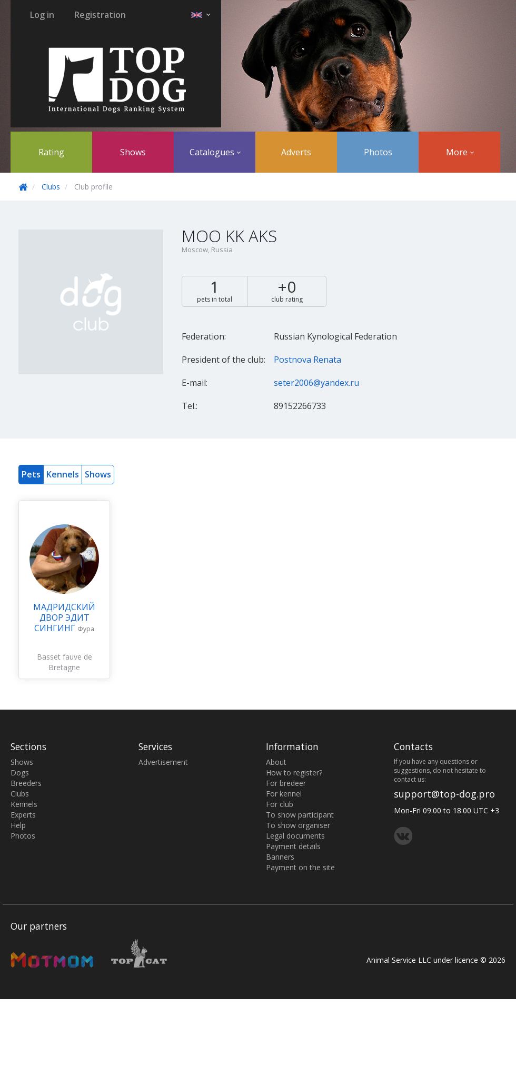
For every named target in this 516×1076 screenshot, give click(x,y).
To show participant (300, 815)
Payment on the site (300, 867)
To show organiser (298, 825)
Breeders (26, 783)
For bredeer (286, 783)
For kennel (284, 794)
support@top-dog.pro (444, 794)
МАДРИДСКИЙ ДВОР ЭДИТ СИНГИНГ (64, 617)
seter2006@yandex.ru (316, 382)
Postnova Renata (307, 359)
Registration (100, 15)
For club (279, 804)
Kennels (62, 474)
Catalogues (215, 152)
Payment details (293, 846)
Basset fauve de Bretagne (64, 662)
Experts (23, 815)
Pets (31, 474)
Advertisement (163, 762)
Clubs (51, 187)
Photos (378, 152)
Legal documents (295, 836)
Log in (42, 15)
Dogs (20, 773)
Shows (133, 152)
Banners (280, 857)
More (460, 152)
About (276, 762)
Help (18, 825)
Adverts (296, 152)
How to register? (294, 773)
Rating (51, 152)
